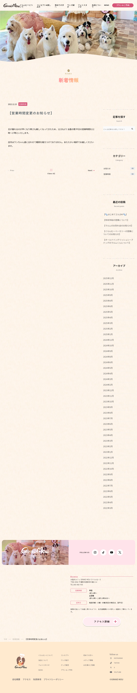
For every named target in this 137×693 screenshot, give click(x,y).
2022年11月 (108, 463)
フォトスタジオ (82, 6)
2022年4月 (108, 502)
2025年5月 (108, 311)
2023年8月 (108, 412)
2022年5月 (108, 496)
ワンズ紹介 (71, 6)
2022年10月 (108, 468)
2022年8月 (108, 479)
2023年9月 (108, 407)
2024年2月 (108, 384)
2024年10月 (108, 345)
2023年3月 (108, 440)
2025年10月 (108, 289)
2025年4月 (108, 317)
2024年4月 (108, 373)
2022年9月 (108, 474)
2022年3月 (108, 507)
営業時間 (23, 104)
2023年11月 (108, 395)
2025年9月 (108, 295)
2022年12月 (108, 457)
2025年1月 (108, 334)
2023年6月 (108, 423)
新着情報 (16, 639)
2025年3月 (108, 323)
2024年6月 (108, 362)
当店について (96, 6)
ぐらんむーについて (26, 6)
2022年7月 (108, 485)
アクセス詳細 (102, 621)
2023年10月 (108, 401)
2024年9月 (108, 351)
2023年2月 (108, 446)
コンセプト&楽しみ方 (44, 6)
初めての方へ (59, 6)
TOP (5, 639)
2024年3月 (108, 379)
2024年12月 (108, 339)
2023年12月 (108, 390)
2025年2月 (108, 328)
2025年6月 (108, 306)
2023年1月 (108, 451)
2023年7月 (108, 418)
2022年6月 (108, 491)
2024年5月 (108, 367)
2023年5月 (108, 429)
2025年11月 (108, 283)
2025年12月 (108, 278)
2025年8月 (108, 300)
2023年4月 (108, 435)
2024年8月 (108, 356)
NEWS (106, 5)
